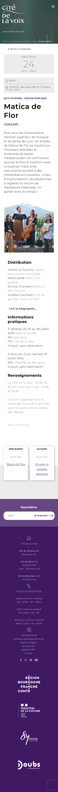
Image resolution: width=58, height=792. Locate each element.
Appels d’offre (28, 649)
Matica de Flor (15, 464)
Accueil (5, 41)
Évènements (30, 41)
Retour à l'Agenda (19, 49)
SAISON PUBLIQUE (35, 98)
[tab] (29, 309)
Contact (28, 653)
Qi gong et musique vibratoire (42, 469)
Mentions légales (28, 642)
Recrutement (28, 646)
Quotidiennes (17, 41)
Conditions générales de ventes (28, 639)
